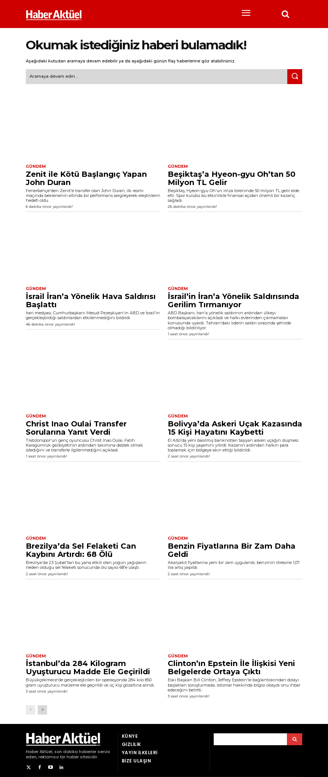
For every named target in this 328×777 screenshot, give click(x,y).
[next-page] (42, 707)
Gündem (35, 166)
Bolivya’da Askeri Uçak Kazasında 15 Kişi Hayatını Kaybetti (235, 426)
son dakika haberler (75, 749)
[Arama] (294, 737)
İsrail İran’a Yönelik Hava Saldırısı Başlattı (91, 299)
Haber (32, 749)
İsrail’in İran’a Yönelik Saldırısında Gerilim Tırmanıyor (233, 299)
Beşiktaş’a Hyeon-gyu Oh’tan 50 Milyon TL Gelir (231, 177)
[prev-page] (30, 707)
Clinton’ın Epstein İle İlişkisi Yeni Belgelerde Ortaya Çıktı (231, 665)
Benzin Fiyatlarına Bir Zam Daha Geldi (231, 548)
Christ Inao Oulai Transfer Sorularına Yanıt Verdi (76, 426)
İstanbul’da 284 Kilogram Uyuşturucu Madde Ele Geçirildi (88, 665)
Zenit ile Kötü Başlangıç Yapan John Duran (86, 177)
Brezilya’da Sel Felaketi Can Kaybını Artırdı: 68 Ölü (81, 548)
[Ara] (294, 76)
